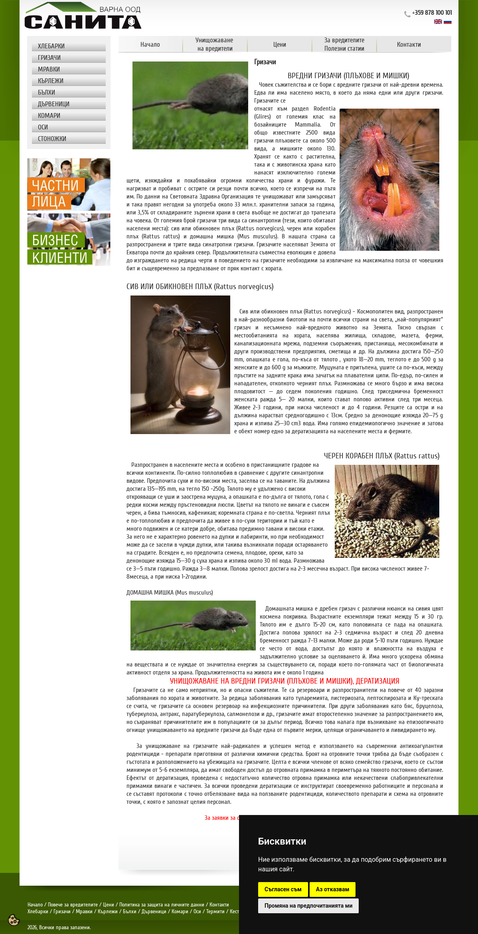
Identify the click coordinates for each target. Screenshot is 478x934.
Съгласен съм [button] (283, 889)
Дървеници (154, 911)
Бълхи (129, 911)
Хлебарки (38, 911)
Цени (108, 904)
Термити (215, 911)
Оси (197, 911)
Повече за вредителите (73, 904)
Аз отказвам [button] (333, 889)
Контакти (219, 904)
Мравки (84, 911)
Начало (35, 904)
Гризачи (62, 911)
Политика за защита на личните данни (161, 904)
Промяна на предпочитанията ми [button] (308, 905)
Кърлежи (108, 911)
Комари (180, 911)
